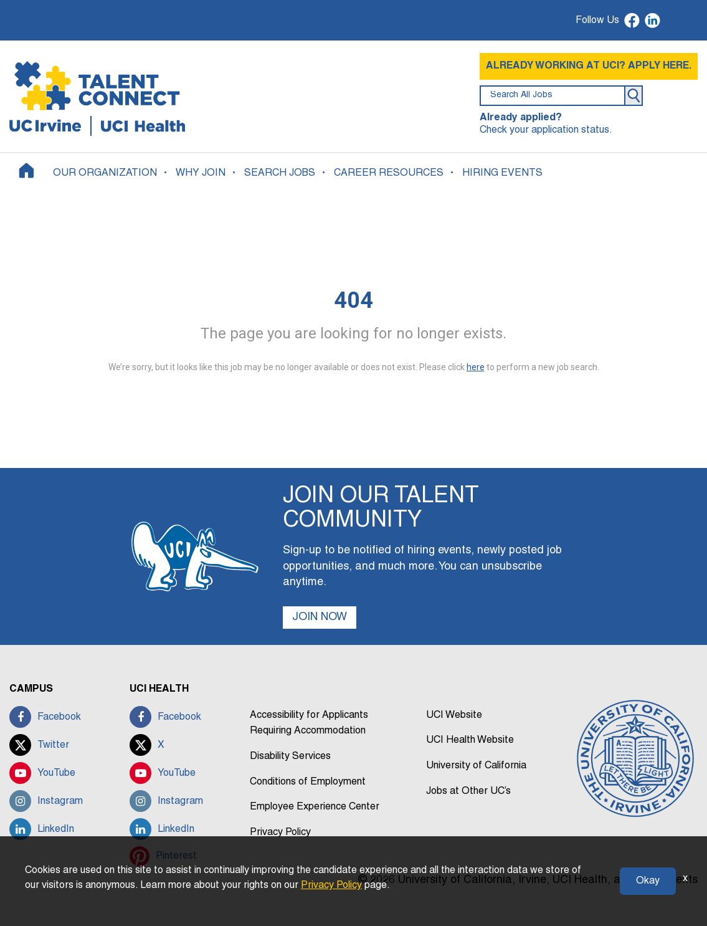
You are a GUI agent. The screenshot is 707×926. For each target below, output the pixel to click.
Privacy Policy (280, 832)
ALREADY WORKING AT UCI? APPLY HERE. (588, 66)
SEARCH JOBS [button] (279, 173)
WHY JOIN (200, 173)
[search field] (552, 96)
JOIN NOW (319, 617)
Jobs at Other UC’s (468, 791)
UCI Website (454, 715)
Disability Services (290, 756)
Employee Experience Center (314, 807)
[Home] (26, 170)
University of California (476, 765)
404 (353, 300)
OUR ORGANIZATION (105, 173)
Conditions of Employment (308, 782)
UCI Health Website (470, 740)
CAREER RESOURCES (389, 173)
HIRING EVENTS (502, 173)
